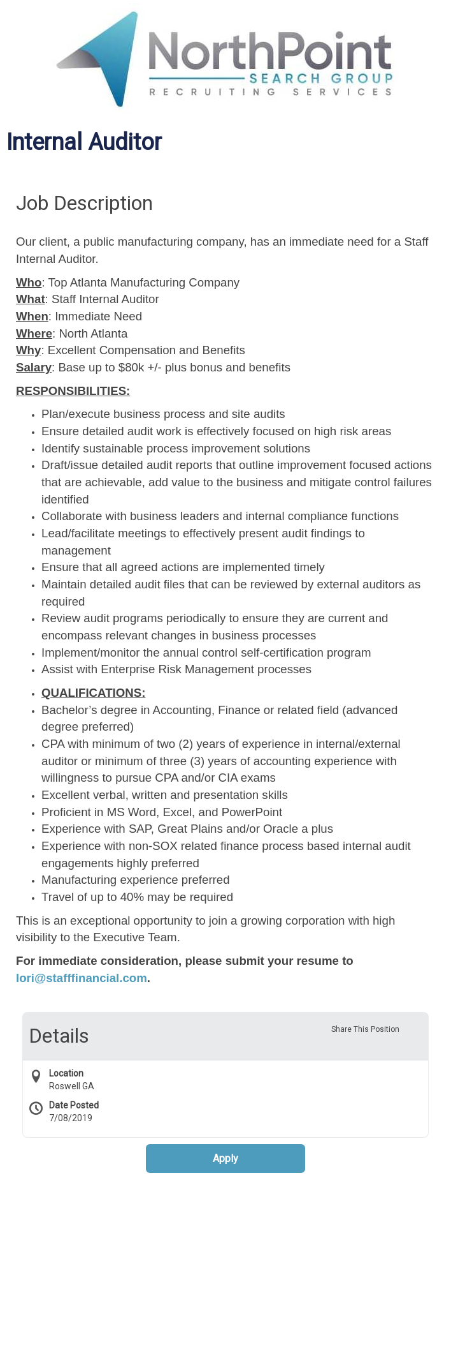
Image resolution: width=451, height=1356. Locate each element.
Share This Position (365, 1029)
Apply (225, 1158)
